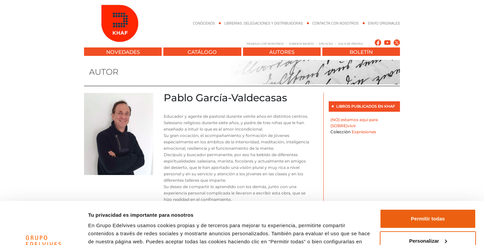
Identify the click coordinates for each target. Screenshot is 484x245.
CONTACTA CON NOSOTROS (335, 23)
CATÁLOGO (202, 52)
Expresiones (364, 131)
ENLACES (326, 43)
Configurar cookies (111, 232)
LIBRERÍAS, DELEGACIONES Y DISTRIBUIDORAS (263, 23)
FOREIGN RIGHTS (301, 43)
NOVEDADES (123, 52)
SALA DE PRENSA (350, 43)
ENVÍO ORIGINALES (384, 23)
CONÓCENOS (204, 23)
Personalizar (428, 204)
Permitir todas (428, 182)
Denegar (428, 226)
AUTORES (281, 52)
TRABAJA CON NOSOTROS (265, 43)
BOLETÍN (361, 52)
